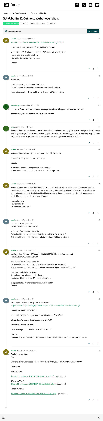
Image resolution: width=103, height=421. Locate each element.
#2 (99, 76)
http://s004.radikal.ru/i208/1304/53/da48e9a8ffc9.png (34, 383)
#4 (99, 127)
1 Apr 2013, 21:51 (29, 39)
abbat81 (13, 39)
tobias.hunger (15, 105)
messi (13, 76)
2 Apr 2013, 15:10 (29, 184)
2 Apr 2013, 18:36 (27, 220)
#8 (99, 250)
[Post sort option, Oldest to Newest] (13, 31)
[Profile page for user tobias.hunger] (6, 107)
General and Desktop (11, 23)
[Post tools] (98, 69)
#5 (99, 149)
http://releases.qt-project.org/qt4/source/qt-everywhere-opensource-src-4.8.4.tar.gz (45, 305)
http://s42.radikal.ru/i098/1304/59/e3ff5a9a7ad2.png (33, 393)
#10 (99, 350)
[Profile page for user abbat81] (6, 40)
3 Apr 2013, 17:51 (29, 250)
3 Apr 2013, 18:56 (27, 299)
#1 (99, 39)
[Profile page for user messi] (6, 77)
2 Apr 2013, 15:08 (29, 149)
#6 (99, 184)
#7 (99, 220)
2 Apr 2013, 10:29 (33, 105)
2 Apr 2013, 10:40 (26, 127)
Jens (12, 127)
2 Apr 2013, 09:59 (27, 76)
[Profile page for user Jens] (6, 129)
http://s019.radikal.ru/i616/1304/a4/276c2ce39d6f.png (34, 376)
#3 (99, 105)
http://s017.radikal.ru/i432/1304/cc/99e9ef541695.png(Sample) (37, 42)
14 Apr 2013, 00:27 (29, 350)
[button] (3, 417)
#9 (99, 299)
